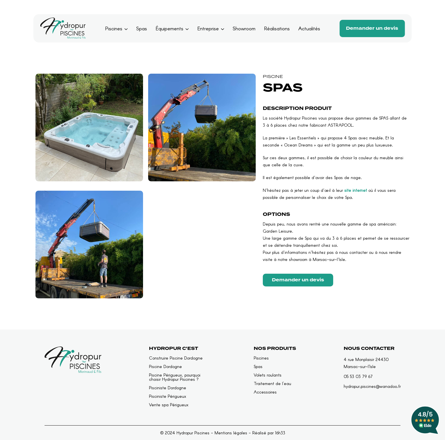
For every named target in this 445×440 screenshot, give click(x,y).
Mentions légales (231, 432)
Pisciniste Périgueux (167, 396)
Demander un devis (372, 28)
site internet (355, 190)
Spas (141, 28)
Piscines (113, 28)
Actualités (309, 28)
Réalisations (277, 28)
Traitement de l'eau (272, 383)
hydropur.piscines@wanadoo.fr (372, 386)
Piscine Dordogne (165, 366)
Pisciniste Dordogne (167, 388)
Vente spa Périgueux (168, 405)
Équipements (169, 28)
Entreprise (208, 28)
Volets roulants (268, 375)
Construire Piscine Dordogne (176, 358)
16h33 (280, 432)
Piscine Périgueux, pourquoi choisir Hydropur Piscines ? (174, 377)
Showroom (244, 28)
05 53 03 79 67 (358, 376)
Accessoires (265, 392)
